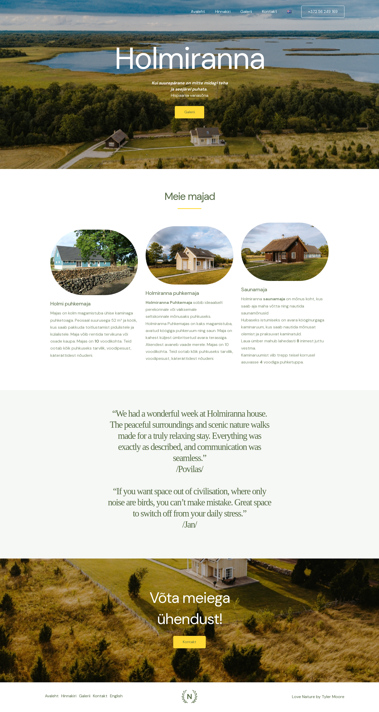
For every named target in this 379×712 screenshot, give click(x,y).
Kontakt (272, 11)
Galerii (250, 11)
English (51, 700)
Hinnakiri (228, 11)
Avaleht (206, 11)
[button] (322, 12)
